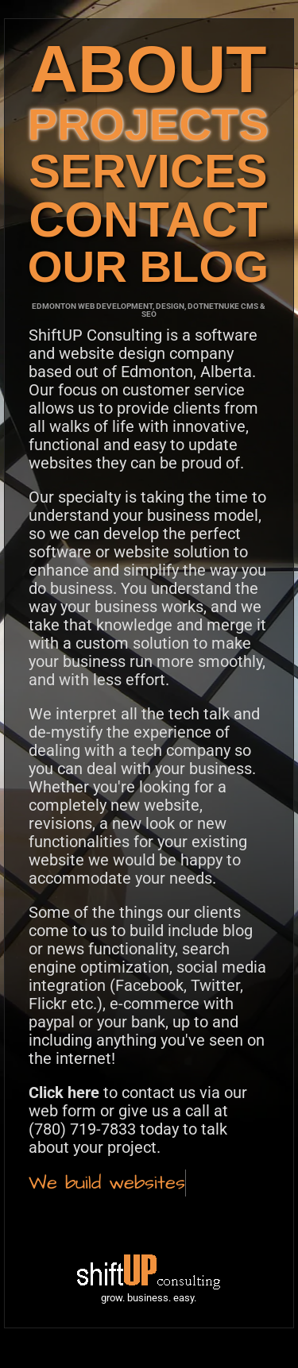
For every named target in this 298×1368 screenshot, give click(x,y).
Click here (64, 1092)
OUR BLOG (148, 266)
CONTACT (148, 219)
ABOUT (147, 69)
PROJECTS (148, 124)
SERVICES (148, 171)
